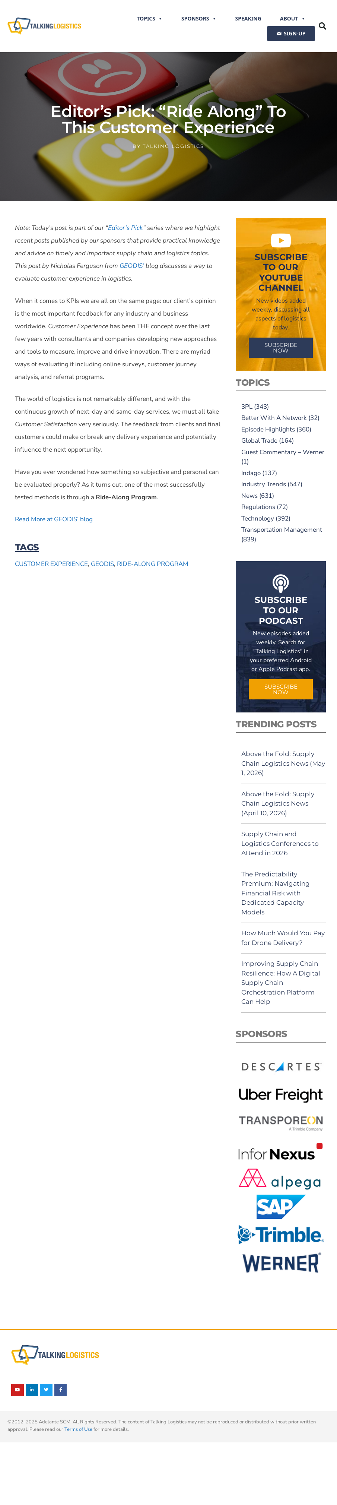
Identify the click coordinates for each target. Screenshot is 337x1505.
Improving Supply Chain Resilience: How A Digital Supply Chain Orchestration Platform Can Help (280, 982)
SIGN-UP (294, 33)
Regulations (258, 507)
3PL (246, 406)
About (293, 18)
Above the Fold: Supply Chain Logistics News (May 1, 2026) (283, 763)
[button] (322, 26)
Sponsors (199, 18)
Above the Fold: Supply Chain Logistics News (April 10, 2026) (277, 803)
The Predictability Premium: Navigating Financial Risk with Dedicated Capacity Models (275, 893)
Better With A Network (274, 418)
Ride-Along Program (152, 564)
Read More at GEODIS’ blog (54, 519)
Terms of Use (78, 1429)
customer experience (51, 564)
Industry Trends (263, 484)
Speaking (248, 18)
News (249, 495)
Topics (150, 18)
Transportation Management (281, 529)
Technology (257, 518)
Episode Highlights (268, 429)
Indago (251, 473)
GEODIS (102, 564)
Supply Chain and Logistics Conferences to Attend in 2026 (280, 843)
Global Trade (259, 440)
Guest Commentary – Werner (282, 452)
